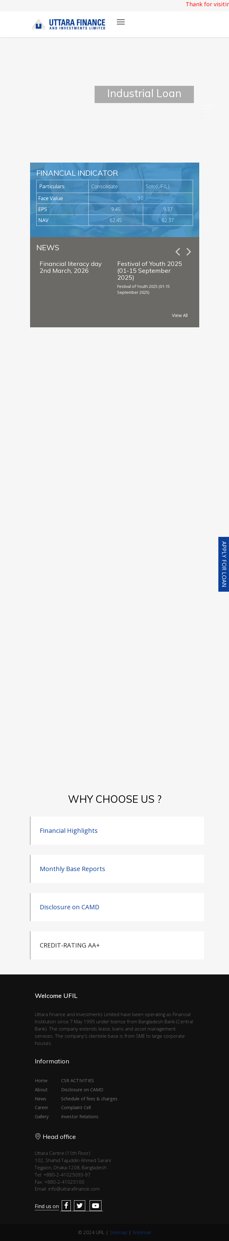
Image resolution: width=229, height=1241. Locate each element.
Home (41, 1080)
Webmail (142, 1232)
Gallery (42, 1116)
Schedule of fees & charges (89, 1099)
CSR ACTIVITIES (77, 1080)
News (40, 1099)
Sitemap (118, 1232)
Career (41, 1107)
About (41, 1090)
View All (180, 315)
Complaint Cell (76, 1107)
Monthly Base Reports (72, 869)
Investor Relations (79, 1116)
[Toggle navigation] (120, 22)
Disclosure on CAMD (69, 907)
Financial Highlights (69, 830)
